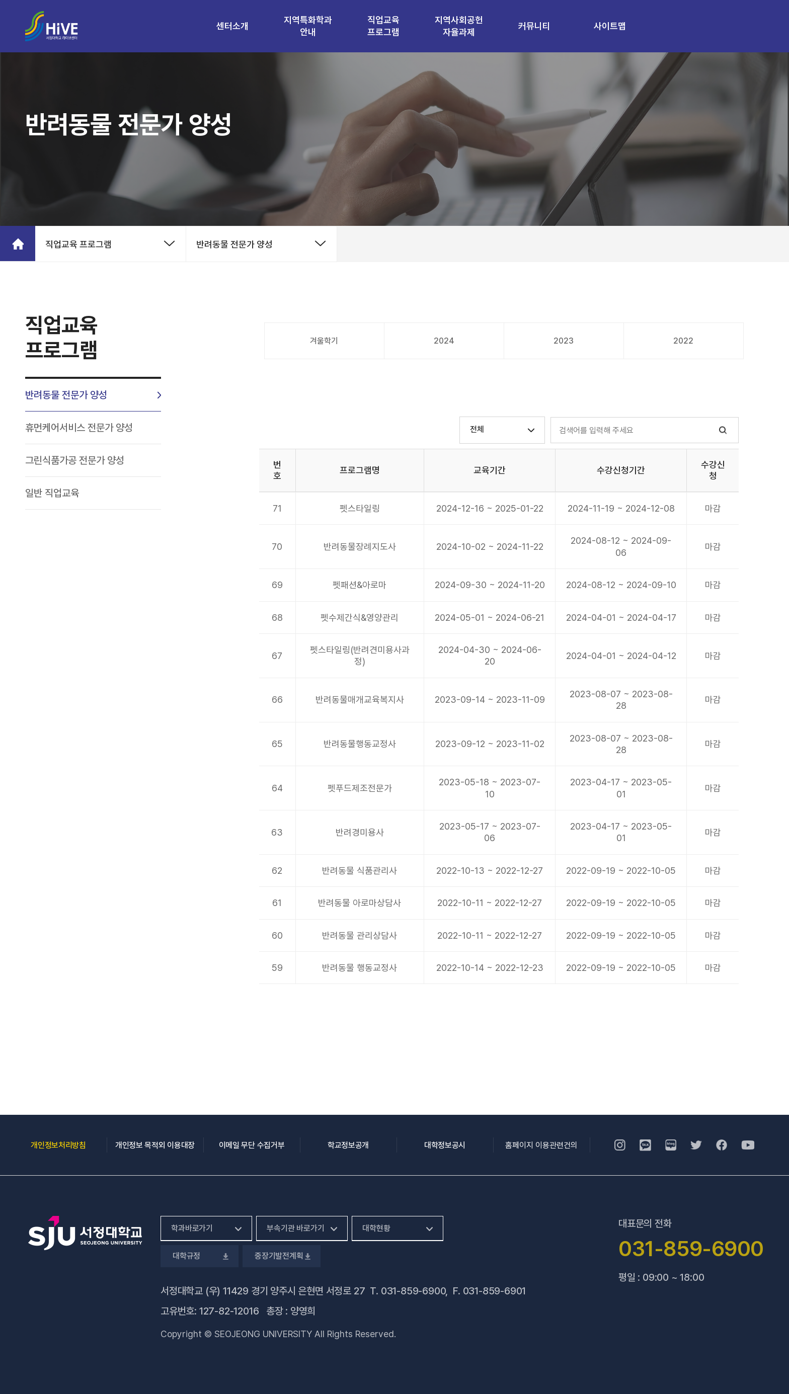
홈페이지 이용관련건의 (541, 1145)
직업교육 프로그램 (383, 26)
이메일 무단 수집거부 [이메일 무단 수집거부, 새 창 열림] (251, 1145)
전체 (477, 429)
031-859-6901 (494, 1291)
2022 (683, 341)
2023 (564, 341)
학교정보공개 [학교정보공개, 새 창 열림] (348, 1145)
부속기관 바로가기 (296, 1228)
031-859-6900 (413, 1291)
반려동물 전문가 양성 (234, 244)
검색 (723, 430)
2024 (444, 341)
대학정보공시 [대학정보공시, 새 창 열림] (444, 1145)
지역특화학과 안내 (308, 26)
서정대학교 (51, 26)
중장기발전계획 (281, 1256)
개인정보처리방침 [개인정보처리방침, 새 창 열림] (58, 1145)
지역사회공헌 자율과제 (459, 26)
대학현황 (376, 1228)
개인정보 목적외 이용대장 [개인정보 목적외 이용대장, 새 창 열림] (155, 1145)
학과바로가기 (192, 1228)
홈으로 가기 (17, 243)
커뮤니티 (534, 26)
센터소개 (232, 26)
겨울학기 (324, 341)
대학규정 (199, 1256)
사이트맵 (610, 26)
